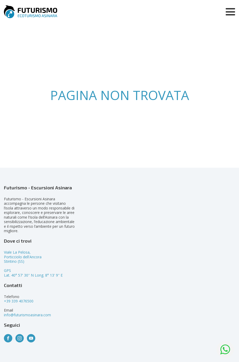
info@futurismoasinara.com (27, 314)
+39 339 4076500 (18, 301)
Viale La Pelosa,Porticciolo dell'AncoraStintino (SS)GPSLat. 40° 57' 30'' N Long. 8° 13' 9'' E (33, 263)
